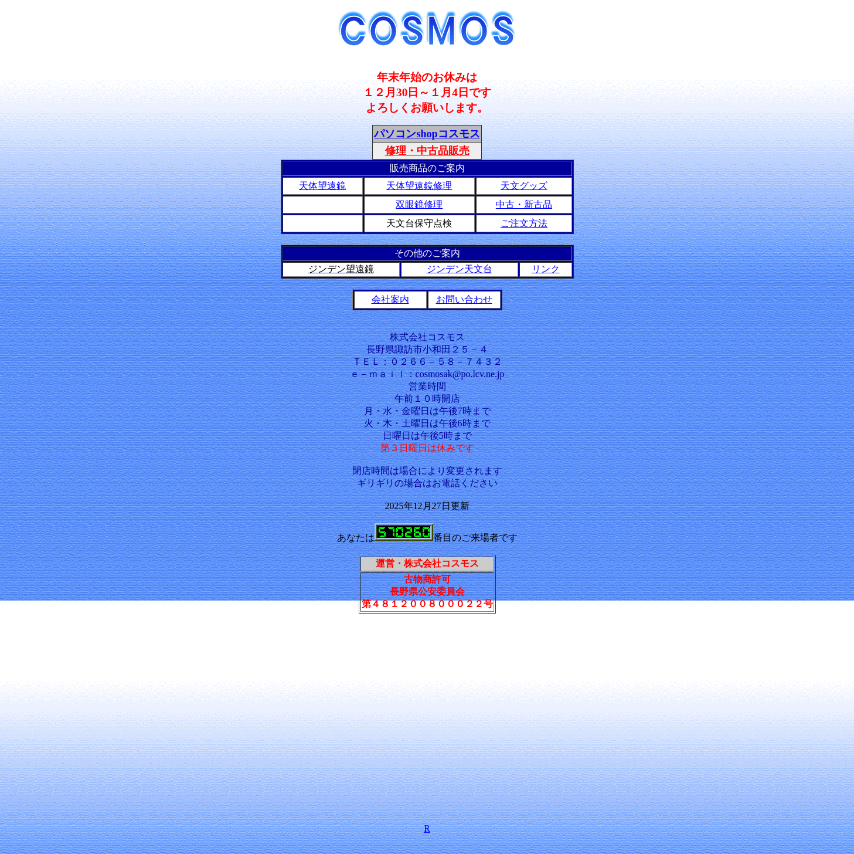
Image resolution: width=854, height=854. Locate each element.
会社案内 (390, 299)
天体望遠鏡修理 (419, 186)
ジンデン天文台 (459, 269)
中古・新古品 (524, 204)
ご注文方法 (524, 223)
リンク (546, 269)
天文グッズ (524, 186)
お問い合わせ (464, 299)
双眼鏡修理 (419, 204)
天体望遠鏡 (322, 186)
